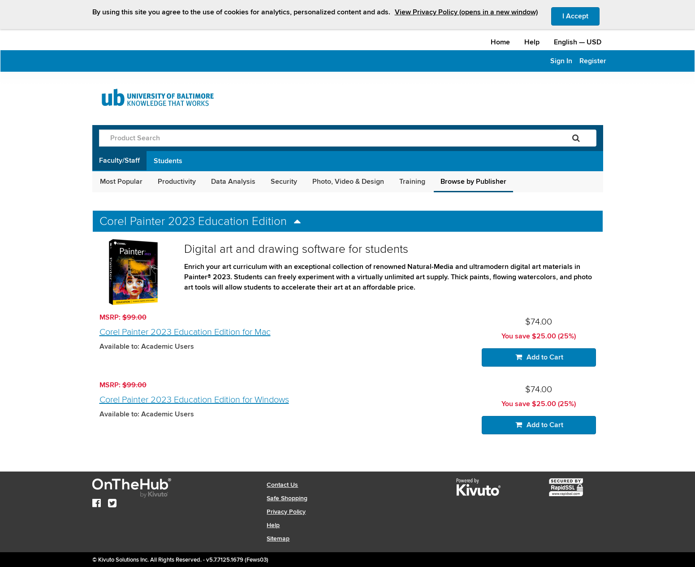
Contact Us (282, 485)
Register (592, 60)
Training (412, 181)
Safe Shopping (287, 498)
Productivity (177, 181)
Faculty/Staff (119, 160)
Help (532, 42)
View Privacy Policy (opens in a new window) (466, 12)
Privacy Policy (286, 511)
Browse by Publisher (473, 181)
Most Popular (121, 181)
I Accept (581, 16)
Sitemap (278, 538)
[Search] (576, 138)
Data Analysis (233, 181)
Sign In (561, 60)
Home (500, 42)
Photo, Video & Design (348, 181)
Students (168, 160)
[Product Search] (327, 138)
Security (284, 181)
